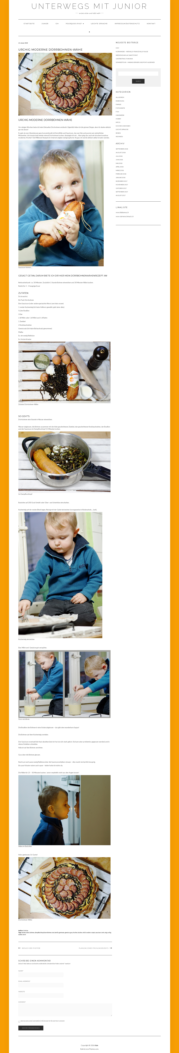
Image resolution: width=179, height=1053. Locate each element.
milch (84, 932)
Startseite (29, 23)
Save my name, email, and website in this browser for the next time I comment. (43, 1021)
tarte (102, 932)
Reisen (118, 133)
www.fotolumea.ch (122, 212)
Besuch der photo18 (31, 948)
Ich (57, 23)
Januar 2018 (120, 177)
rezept (93, 932)
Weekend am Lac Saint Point (127, 55)
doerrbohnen (48, 932)
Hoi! (117, 48)
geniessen (61, 932)
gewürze (67, 932)
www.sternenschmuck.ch (125, 216)
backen (24, 932)
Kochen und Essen (123, 126)
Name (20, 971)
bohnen (32, 932)
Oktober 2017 (121, 188)
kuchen (80, 932)
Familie (118, 104)
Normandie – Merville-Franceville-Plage (132, 51)
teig (106, 932)
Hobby (118, 119)
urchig (109, 932)
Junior (45, 23)
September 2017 (122, 192)
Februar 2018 (121, 174)
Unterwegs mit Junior (89, 6)
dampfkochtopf (39, 932)
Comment (22, 1002)
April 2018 (119, 167)
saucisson (98, 932)
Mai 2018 (119, 163)
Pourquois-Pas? (75, 23)
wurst (24, 934)
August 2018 (121, 152)
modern (88, 932)
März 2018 (120, 170)
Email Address (24, 981)
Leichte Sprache (99, 23)
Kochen (75, 932)
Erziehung (120, 101)
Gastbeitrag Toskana (124, 59)
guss (71, 932)
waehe (20, 934)
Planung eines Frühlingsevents (93, 948)
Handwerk (120, 115)
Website (21, 992)
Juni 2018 (119, 160)
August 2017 (121, 195)
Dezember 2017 (121, 181)
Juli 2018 (119, 156)
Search (138, 81)
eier (53, 932)
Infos (118, 122)
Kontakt (151, 23)
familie (57, 932)
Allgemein (120, 97)
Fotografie (120, 108)
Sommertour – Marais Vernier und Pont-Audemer (135, 62)
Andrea (25, 930)
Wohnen (119, 136)
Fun (117, 112)
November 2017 (122, 185)
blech (27, 932)
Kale (96, 1045)
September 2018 (122, 149)
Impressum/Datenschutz (127, 23)
